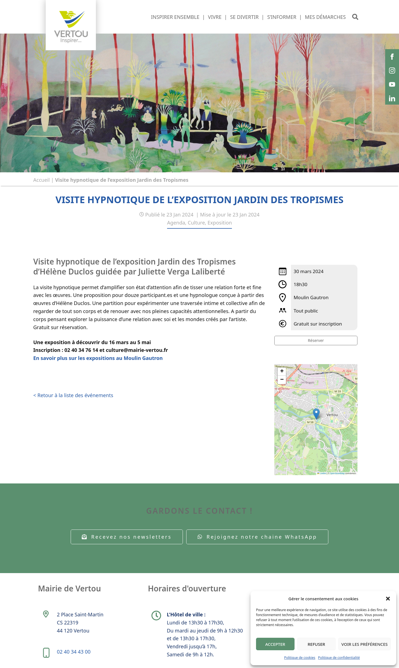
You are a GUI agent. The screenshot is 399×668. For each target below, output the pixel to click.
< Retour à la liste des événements (73, 395)
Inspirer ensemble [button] (175, 17)
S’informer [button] (281, 17)
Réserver (316, 340)
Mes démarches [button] (325, 17)
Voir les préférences (364, 644)
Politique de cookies (299, 657)
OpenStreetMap (337, 473)
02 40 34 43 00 (74, 651)
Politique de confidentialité (339, 657)
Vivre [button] (215, 17)
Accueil (41, 180)
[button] (388, 598)
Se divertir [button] (244, 17)
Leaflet (321, 473)
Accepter (275, 644)
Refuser (316, 644)
